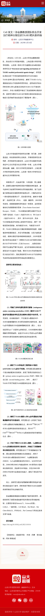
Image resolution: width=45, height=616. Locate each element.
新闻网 (7, 20)
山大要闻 (16, 20)
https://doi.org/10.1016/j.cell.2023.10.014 (17, 524)
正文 (24, 20)
